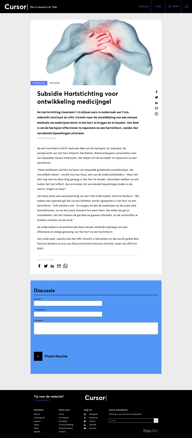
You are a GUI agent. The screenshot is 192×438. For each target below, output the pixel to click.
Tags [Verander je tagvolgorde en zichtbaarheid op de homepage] (158, 6)
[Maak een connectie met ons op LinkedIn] (90, 425)
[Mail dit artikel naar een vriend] (156, 108)
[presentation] (54, 342)
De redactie (64, 418)
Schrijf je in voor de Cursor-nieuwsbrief (125, 414)
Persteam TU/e (49, 138)
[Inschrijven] (156, 420)
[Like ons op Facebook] (90, 418)
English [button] (144, 6)
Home (61, 414)
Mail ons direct (43, 400)
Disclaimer (63, 421)
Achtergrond (39, 418)
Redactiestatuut (66, 428)
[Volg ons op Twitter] (90, 421)
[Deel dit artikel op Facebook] (156, 92)
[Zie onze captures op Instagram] (91, 414)
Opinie (36, 425)
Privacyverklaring (66, 425)
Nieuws (37, 414)
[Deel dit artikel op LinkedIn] (156, 103)
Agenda (37, 432)
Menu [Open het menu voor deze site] (173, 6)
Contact (62, 432)
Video (36, 428)
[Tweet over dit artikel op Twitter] (156, 97)
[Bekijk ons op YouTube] (90, 428)
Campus (37, 421)
